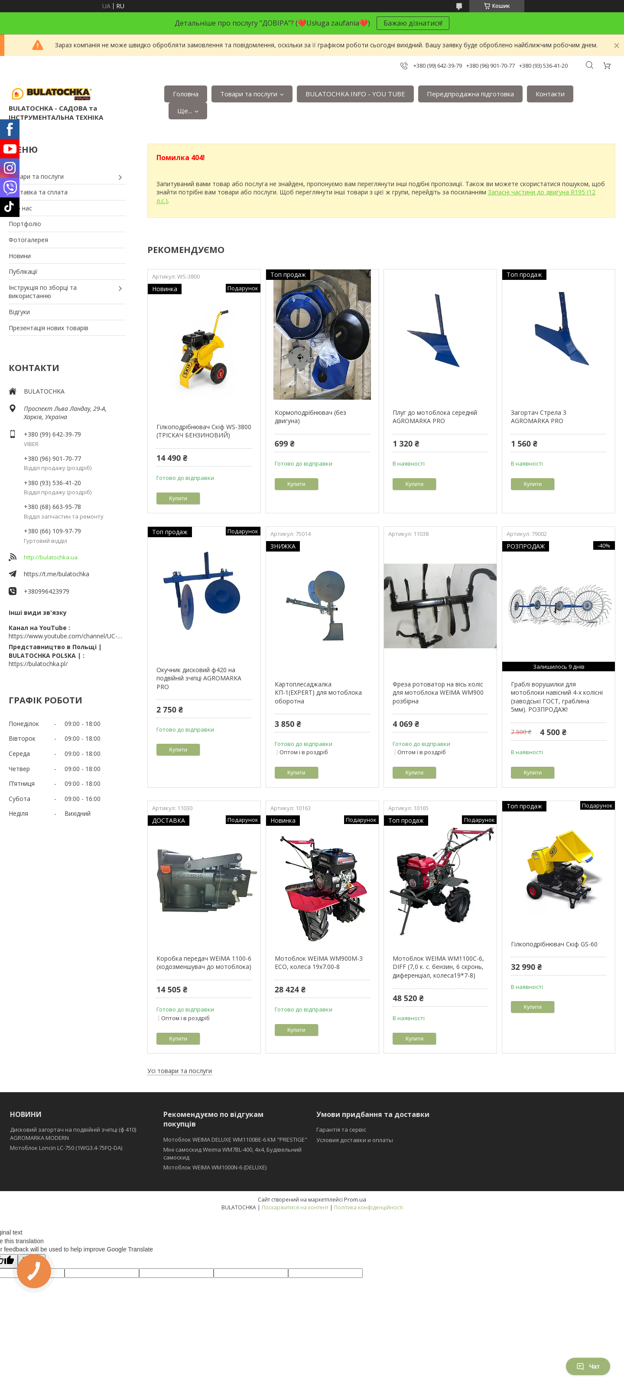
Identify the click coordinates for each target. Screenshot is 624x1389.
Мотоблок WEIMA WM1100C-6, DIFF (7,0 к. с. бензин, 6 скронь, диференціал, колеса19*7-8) (438, 966)
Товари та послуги (248, 93)
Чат (588, 1366)
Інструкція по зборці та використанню (43, 291)
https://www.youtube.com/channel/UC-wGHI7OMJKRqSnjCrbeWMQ (67, 636)
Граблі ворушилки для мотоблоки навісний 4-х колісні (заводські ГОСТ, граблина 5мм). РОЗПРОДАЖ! (557, 697)
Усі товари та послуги (179, 1071)
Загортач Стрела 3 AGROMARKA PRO (538, 416)
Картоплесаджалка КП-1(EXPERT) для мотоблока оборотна (318, 692)
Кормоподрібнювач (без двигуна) (310, 416)
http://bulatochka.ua (51, 557)
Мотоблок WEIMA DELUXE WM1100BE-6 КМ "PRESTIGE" (235, 1139)
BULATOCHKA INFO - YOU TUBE (355, 93)
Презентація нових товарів (48, 328)
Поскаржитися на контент (295, 1207)
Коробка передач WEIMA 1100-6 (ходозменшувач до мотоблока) (203, 962)
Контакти (550, 93)
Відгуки (19, 312)
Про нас (20, 208)
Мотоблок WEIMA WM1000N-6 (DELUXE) (214, 1167)
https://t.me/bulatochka (56, 574)
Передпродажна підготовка (470, 93)
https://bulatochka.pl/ (38, 664)
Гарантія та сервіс (341, 1129)
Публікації (23, 271)
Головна (185, 93)
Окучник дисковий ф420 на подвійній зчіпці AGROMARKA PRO (198, 678)
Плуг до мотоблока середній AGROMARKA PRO (435, 416)
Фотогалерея (28, 240)
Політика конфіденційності (368, 1207)
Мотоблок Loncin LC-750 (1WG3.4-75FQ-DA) (66, 1148)
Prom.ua (355, 1199)
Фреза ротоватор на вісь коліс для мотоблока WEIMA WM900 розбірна (438, 692)
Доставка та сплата (38, 192)
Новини (20, 256)
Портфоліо (25, 224)
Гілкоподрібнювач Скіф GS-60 (554, 944)
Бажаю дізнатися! (413, 23)
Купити (178, 498)
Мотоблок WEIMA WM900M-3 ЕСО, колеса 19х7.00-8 (319, 962)
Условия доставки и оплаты (354, 1140)
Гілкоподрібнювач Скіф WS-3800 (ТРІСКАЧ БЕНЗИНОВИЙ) (203, 431)
